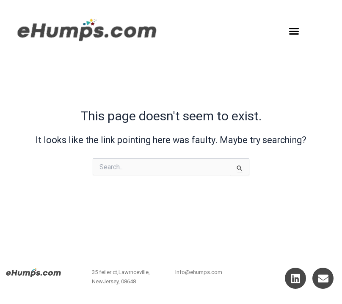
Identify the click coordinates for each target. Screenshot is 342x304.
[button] (294, 31)
